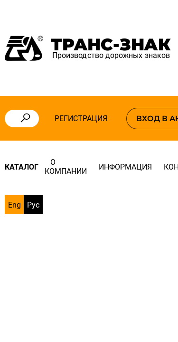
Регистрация (81, 118)
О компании (66, 167)
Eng (14, 204)
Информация (125, 166)
